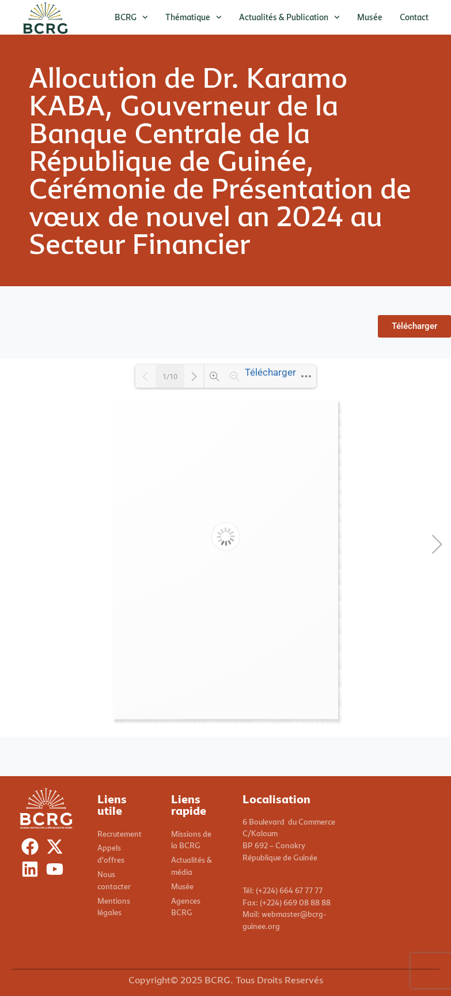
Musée (369, 17)
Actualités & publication (289, 17)
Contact (414, 17)
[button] (414, 326)
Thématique (193, 17)
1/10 (169, 376)
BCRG (131, 17)
